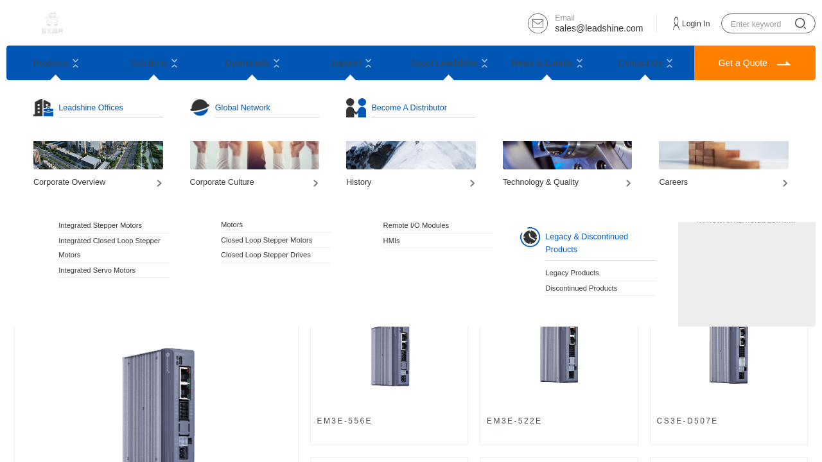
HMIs (391, 240)
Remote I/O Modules (416, 225)
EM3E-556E (344, 420)
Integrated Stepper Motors (100, 225)
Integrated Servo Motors (97, 270)
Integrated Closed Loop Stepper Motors (109, 248)
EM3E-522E (514, 420)
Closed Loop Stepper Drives (266, 255)
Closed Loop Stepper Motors (266, 240)
